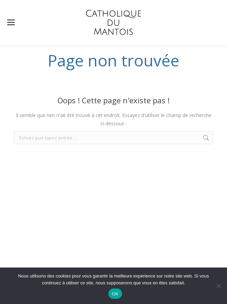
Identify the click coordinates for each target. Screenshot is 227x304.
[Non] (218, 285)
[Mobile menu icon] (11, 22)
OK (115, 293)
